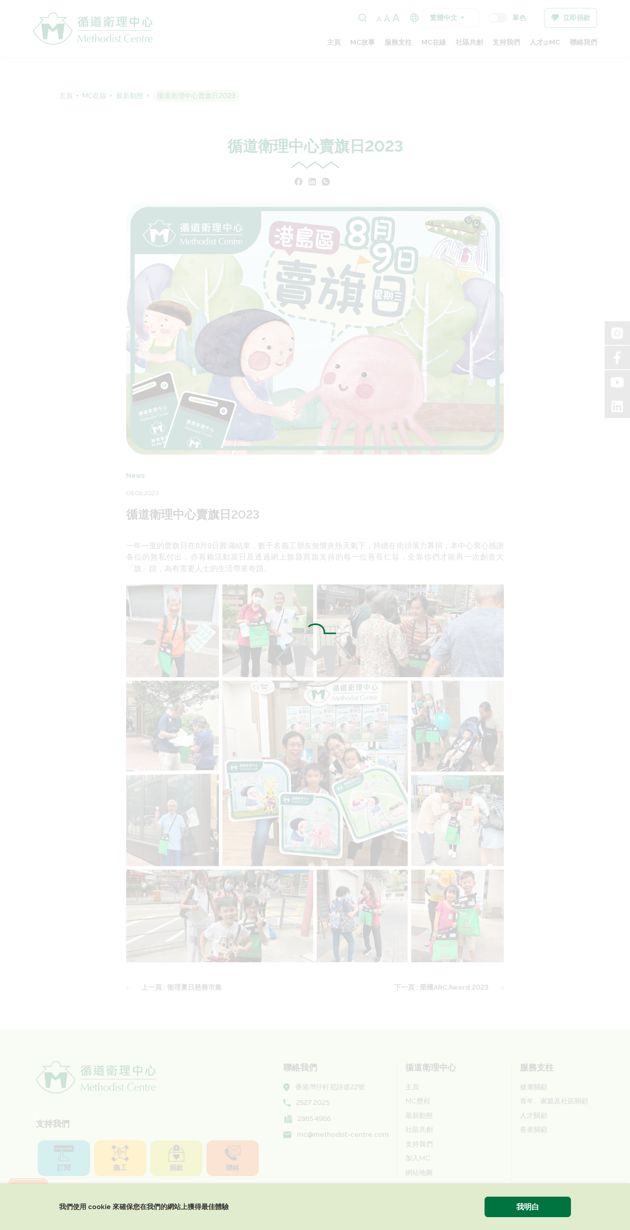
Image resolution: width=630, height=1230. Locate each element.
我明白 (527, 1206)
